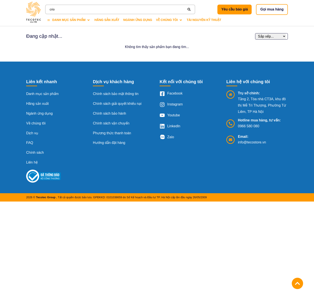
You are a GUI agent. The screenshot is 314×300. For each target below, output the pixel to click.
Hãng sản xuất (37, 103)
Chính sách (35, 152)
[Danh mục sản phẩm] (68, 20)
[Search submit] (189, 9)
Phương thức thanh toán (112, 133)
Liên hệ (32, 162)
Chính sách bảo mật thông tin (115, 94)
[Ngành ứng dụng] (137, 20)
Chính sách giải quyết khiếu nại (117, 103)
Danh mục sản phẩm (42, 94)
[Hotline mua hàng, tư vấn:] (230, 123)
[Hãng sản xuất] (106, 20)
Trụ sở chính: (249, 93)
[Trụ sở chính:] (230, 94)
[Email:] (230, 140)
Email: (243, 136)
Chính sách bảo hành (109, 113)
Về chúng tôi (36, 123)
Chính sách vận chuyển (111, 123)
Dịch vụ (32, 133)
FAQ (29, 143)
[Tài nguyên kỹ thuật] (204, 20)
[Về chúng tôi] (169, 20)
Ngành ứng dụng (39, 113)
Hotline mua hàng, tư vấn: (259, 120)
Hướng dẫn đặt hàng (109, 143)
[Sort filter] (270, 36)
